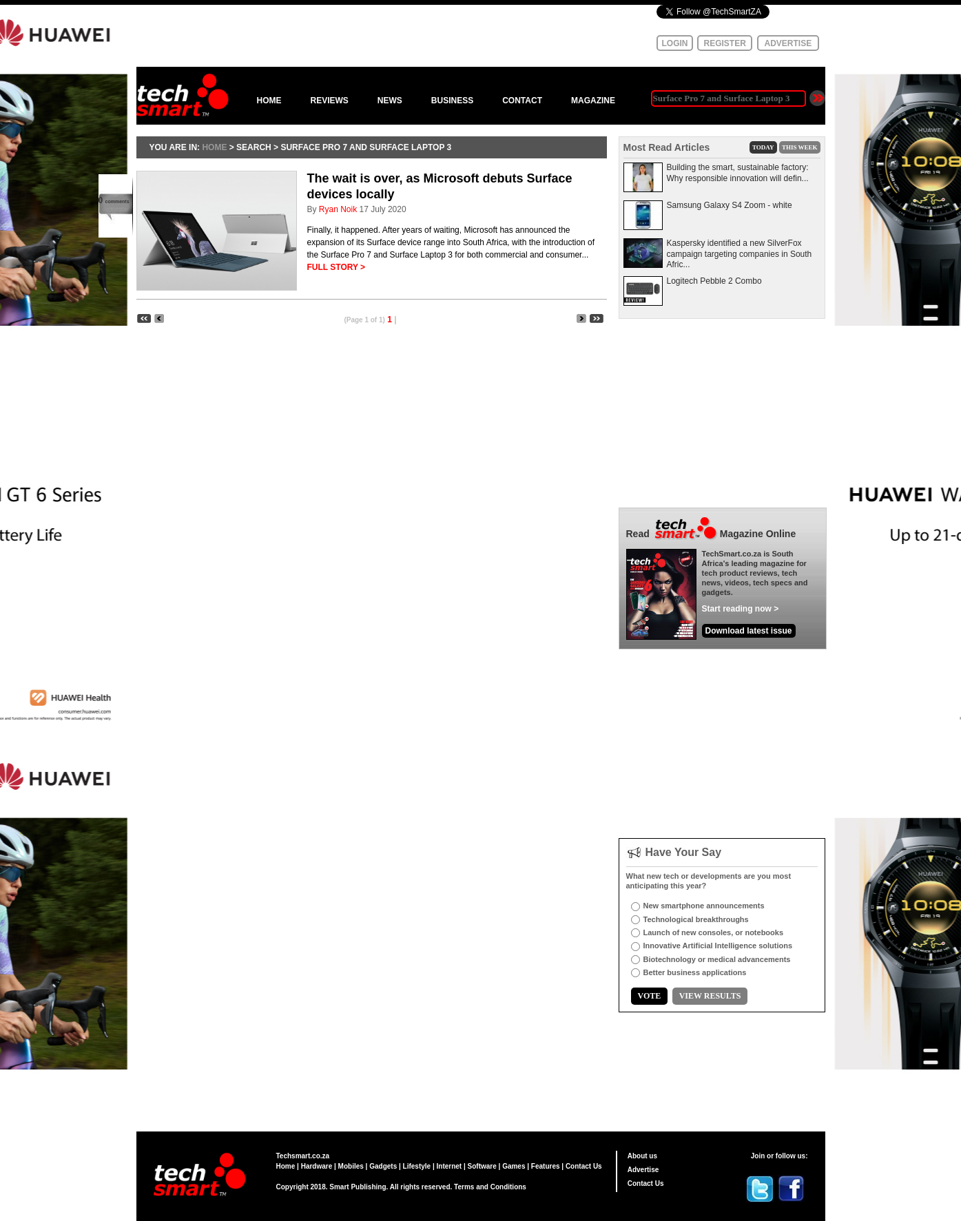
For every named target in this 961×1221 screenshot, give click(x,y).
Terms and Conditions (490, 1187)
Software (482, 1166)
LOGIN (675, 43)
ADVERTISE (788, 43)
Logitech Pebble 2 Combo (714, 281)
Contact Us (584, 1166)
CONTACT (522, 100)
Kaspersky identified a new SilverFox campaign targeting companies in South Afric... (739, 253)
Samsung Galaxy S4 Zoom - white (729, 205)
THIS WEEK (800, 147)
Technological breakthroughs (696, 919)
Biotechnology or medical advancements (717, 959)
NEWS (390, 100)
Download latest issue (748, 631)
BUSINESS (452, 100)
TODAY (763, 147)
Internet (449, 1166)
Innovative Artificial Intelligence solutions (718, 945)
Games (513, 1166)
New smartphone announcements (704, 905)
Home (286, 1166)
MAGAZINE (593, 100)
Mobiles (351, 1166)
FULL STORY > (336, 267)
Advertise (643, 1169)
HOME (269, 100)
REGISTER (725, 43)
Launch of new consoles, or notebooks (713, 932)
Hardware (317, 1166)
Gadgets (383, 1166)
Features (545, 1166)
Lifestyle (417, 1166)
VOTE (649, 996)
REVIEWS (330, 100)
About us (642, 1156)
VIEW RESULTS (710, 996)
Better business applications (695, 972)
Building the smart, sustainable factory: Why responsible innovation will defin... (738, 173)
